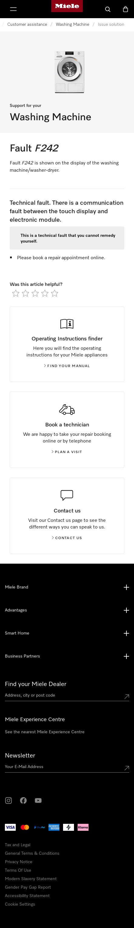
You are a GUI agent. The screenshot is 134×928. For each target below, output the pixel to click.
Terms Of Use (18, 870)
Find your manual (67, 366)
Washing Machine (72, 24)
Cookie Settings (20, 904)
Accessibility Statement (27, 896)
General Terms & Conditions (32, 853)
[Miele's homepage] (67, 9)
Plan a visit (67, 452)
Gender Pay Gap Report (28, 887)
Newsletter (20, 756)
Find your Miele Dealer (35, 684)
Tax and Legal (17, 845)
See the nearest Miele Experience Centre (45, 732)
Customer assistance (27, 24)
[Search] (108, 9)
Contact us (67, 538)
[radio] (15, 293)
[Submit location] (126, 696)
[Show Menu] (13, 9)
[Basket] (125, 9)
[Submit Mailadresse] (126, 768)
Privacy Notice (18, 862)
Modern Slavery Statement (31, 879)
